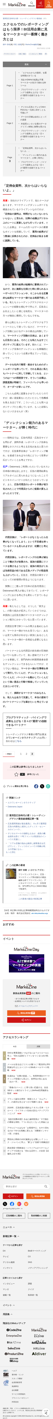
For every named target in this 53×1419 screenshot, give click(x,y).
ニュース (9, 1227)
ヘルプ (14, 1371)
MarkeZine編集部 (32, 44)
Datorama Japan (15, 806)
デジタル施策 (9, 1262)
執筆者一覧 (33, 1295)
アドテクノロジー (9, 54)
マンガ (6, 1289)
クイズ (31, 1289)
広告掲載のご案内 (14, 1215)
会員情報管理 (17, 1382)
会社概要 (15, 1390)
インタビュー (9, 1283)
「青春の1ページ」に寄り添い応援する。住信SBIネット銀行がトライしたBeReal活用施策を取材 (28, 1090)
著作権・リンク (18, 1375)
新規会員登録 (26, 1013)
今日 (14, 1047)
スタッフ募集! (17, 1379)
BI (45, 54)
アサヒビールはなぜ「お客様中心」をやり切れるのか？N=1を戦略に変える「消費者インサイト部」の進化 (28, 1131)
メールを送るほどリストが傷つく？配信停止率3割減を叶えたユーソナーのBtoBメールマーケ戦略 (28, 1067)
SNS (30, 1262)
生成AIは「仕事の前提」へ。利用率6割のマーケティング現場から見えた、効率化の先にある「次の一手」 (28, 1079)
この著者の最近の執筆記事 (30, 899)
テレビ (6, 1256)
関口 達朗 (17, 44)
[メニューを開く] (4, 4)
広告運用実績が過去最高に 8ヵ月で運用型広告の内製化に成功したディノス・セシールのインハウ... (27, 826)
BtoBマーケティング (37, 1251)
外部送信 (15, 1402)
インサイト (8, 1268)
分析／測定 (22, 54)
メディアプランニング (38, 1268)
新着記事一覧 (11, 1236)
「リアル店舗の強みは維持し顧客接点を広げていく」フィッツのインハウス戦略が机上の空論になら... (26, 846)
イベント (9, 1305)
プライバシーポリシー (20, 1398)
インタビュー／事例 (35, 54)
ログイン (26, 1020)
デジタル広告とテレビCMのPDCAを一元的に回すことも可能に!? (33, 110)
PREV (8, 754)
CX (29, 1256)
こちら (18, 741)
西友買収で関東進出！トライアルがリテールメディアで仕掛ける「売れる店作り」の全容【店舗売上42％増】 (28, 1151)
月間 (38, 1047)
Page (10, 85)
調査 (30, 1283)
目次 (36, 64)
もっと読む (11, 852)
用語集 (8, 1314)
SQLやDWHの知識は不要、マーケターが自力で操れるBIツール (33, 83)
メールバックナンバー (26, 1006)
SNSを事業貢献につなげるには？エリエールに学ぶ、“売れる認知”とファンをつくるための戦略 (28, 1056)
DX (4, 1251)
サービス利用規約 (18, 1394)
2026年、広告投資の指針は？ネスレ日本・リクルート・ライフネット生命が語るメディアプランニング (28, 1110)
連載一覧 (7, 1295)
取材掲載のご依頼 (39, 1215)
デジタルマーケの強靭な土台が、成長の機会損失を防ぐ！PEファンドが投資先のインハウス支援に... (27, 836)
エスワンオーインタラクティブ (21, 802)
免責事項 (15, 1386)
